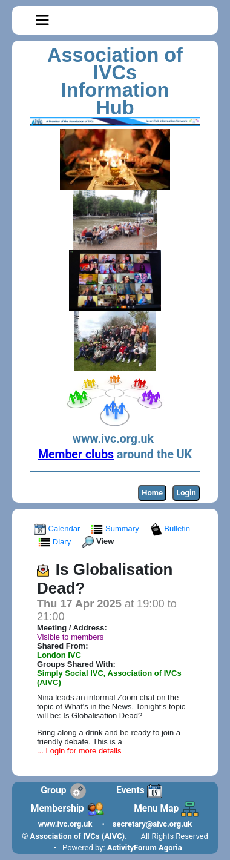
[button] (42, 20)
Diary (55, 541)
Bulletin (171, 528)
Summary (116, 528)
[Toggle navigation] (42, 20)
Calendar (58, 528)
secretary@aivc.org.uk (152, 824)
